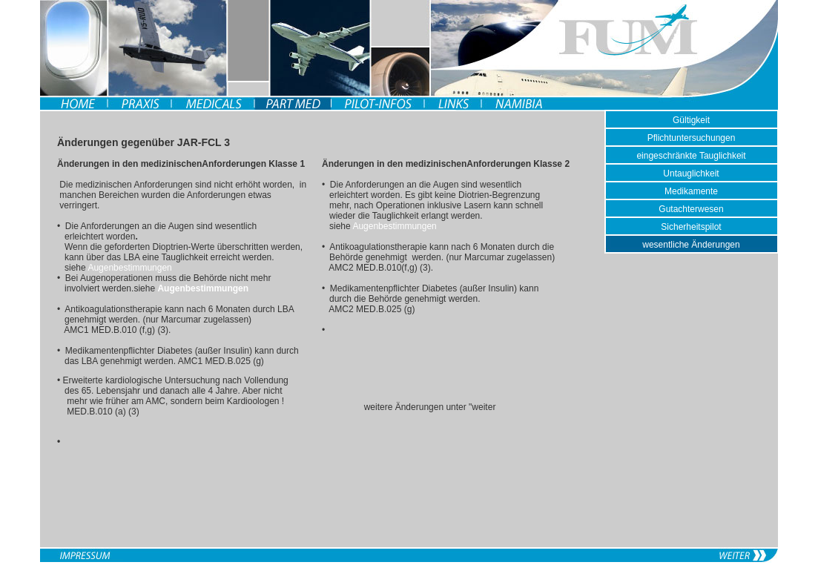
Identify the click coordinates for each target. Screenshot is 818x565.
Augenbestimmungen (129, 267)
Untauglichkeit (691, 173)
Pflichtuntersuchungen (691, 138)
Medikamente (691, 191)
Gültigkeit (691, 120)
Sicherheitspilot (691, 227)
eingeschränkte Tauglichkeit (690, 156)
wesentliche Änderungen (690, 244)
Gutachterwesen (691, 209)
